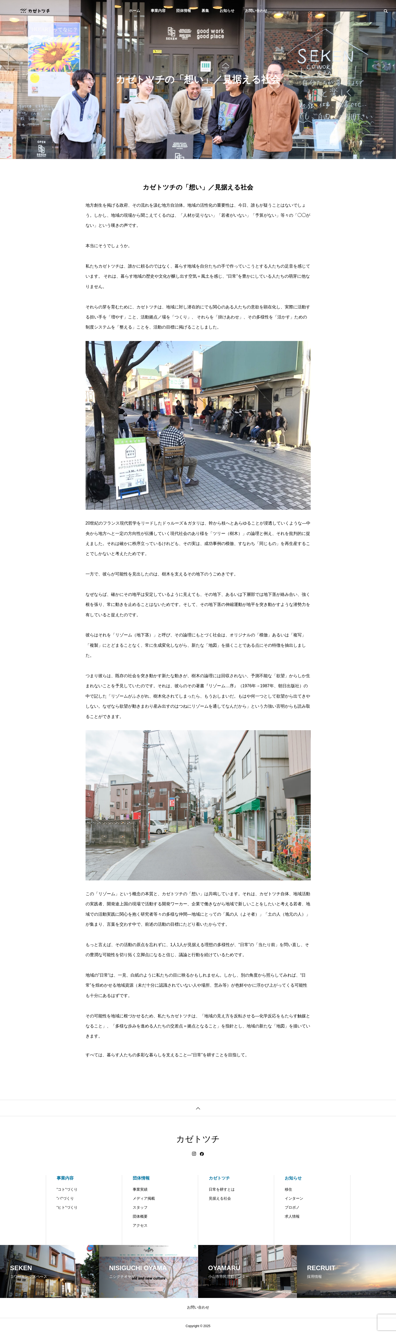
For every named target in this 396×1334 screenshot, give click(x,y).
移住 (288, 1189)
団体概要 (140, 1216)
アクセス (140, 1225)
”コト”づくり (67, 1189)
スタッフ (140, 1207)
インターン (294, 1198)
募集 (205, 10)
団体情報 (183, 10)
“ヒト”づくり (67, 1207)
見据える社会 (220, 1198)
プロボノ (292, 1207)
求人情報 (292, 1216)
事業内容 (158, 10)
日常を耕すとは (222, 1189)
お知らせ (227, 10)
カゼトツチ (219, 1178)
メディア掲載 (144, 1198)
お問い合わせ (256, 10)
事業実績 (140, 1189)
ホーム (134, 10)
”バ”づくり (65, 1198)
